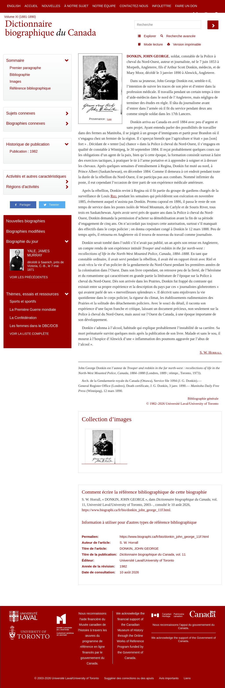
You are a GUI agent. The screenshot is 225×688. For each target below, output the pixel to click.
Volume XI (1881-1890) (20, 16)
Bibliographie (20, 75)
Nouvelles (51, 6)
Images (15, 81)
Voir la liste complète (29, 333)
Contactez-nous (134, 6)
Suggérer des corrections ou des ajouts (129, 678)
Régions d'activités (22, 187)
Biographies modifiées (25, 231)
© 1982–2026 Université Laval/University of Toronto (182, 403)
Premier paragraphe (25, 68)
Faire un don (186, 6)
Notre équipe (104, 6)
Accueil (31, 6)
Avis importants (169, 678)
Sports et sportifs (23, 301)
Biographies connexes (25, 123)
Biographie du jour (22, 241)
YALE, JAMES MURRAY (38, 253)
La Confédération (23, 318)
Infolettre (161, 6)
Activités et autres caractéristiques (36, 176)
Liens (187, 678)
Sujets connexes (20, 113)
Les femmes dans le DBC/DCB (34, 326)
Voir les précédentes (29, 277)
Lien (109, 119)
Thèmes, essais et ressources (32, 294)
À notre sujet (76, 6)
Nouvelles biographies (25, 221)
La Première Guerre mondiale (33, 309)
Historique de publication (27, 144)
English (13, 6)
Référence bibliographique (30, 88)
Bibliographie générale (203, 398)
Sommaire (15, 60)
